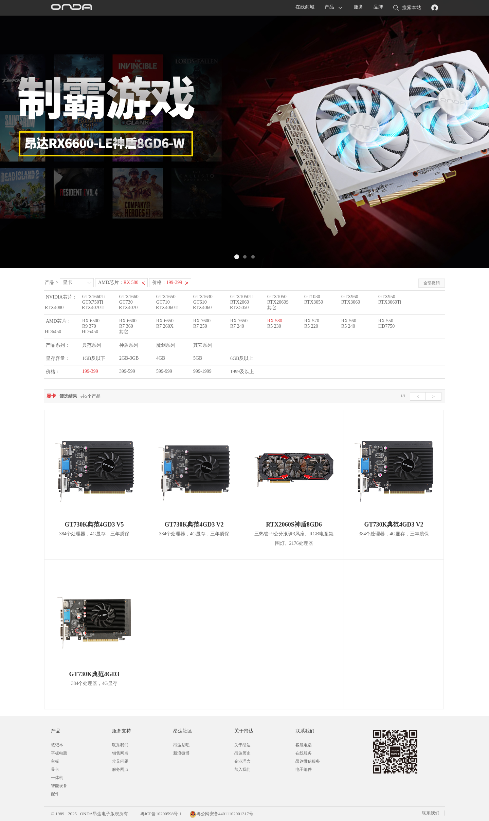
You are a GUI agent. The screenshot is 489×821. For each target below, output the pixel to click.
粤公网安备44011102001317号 (221, 813)
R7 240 (237, 326)
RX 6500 (90, 320)
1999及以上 (242, 371)
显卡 (67, 282)
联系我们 (120, 745)
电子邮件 (303, 769)
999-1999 (202, 371)
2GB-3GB (129, 358)
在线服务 (303, 753)
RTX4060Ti (167, 307)
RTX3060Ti (389, 302)
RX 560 (348, 320)
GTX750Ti (92, 302)
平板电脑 (59, 753)
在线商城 (304, 6)
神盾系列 (128, 345)
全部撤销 (431, 283)
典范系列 (91, 345)
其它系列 (202, 345)
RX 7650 (239, 320)
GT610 (200, 302)
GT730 (126, 302)
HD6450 (53, 331)
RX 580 (274, 320)
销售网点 (120, 753)
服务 (358, 6)
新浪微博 (181, 753)
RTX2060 (239, 302)
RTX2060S (278, 302)
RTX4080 (54, 307)
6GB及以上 (241, 358)
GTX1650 (166, 296)
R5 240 (348, 326)
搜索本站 (407, 8)
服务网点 (120, 769)
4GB (160, 358)
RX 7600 (202, 320)
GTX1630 (203, 296)
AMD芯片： (118, 282)
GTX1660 (129, 296)
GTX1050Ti (242, 296)
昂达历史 (242, 753)
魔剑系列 (165, 345)
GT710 (163, 302)
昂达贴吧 (181, 745)
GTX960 (349, 296)
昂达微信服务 (307, 761)
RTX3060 (350, 302)
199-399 (90, 371)
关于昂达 (242, 745)
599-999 (164, 371)
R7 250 (200, 326)
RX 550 (385, 320)
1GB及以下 (93, 358)
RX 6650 (165, 320)
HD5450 (90, 331)
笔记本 (57, 745)
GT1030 (312, 296)
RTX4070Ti (93, 307)
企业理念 (242, 761)
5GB (197, 358)
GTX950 (386, 296)
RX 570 (311, 320)
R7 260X (165, 326)
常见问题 (120, 761)
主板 (55, 761)
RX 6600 (128, 320)
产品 (329, 6)
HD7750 (386, 326)
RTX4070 (128, 307)
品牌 (378, 6)
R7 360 (126, 326)
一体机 (57, 777)
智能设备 (59, 785)
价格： (167, 282)
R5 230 (274, 326)
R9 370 (89, 326)
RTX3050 (313, 302)
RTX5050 (239, 307)
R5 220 (311, 326)
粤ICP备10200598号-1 (160, 813)
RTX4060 (202, 307)
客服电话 (303, 745)
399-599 (127, 371)
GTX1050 (277, 296)
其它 (271, 307)
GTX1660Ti (94, 296)
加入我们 (242, 769)
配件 (55, 793)
